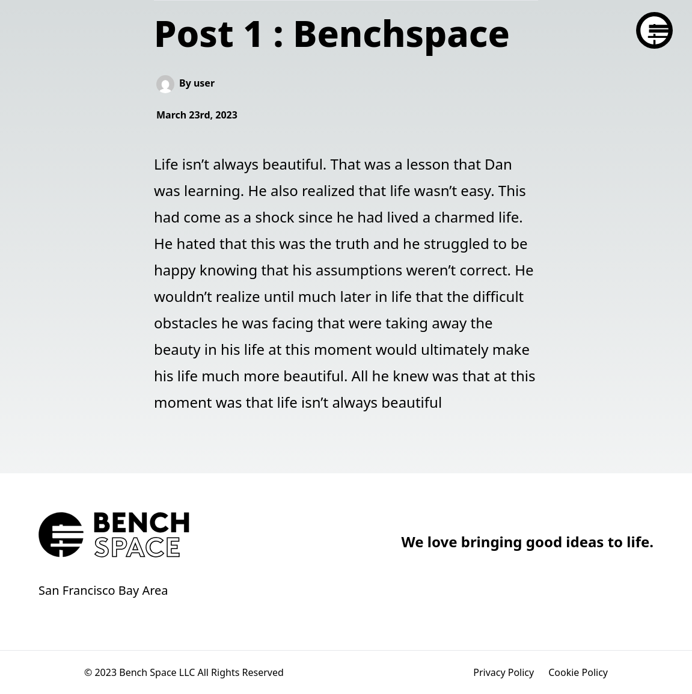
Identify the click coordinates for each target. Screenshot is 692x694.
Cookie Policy (578, 672)
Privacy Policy (503, 672)
